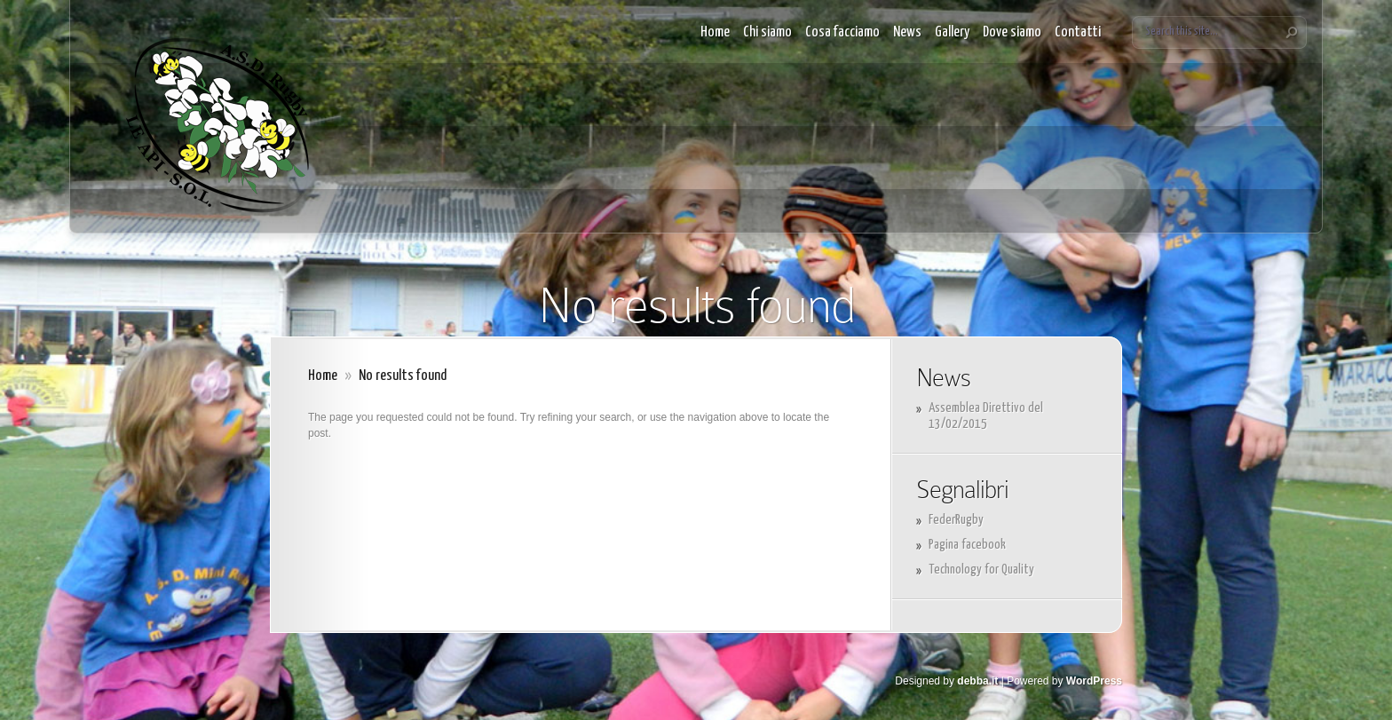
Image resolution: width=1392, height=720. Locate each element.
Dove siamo (1012, 32)
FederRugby (956, 519)
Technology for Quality (981, 569)
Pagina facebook (967, 544)
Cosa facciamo (842, 32)
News (907, 32)
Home (715, 32)
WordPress (1094, 681)
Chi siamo (767, 32)
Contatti (1078, 32)
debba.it (977, 681)
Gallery (952, 32)
